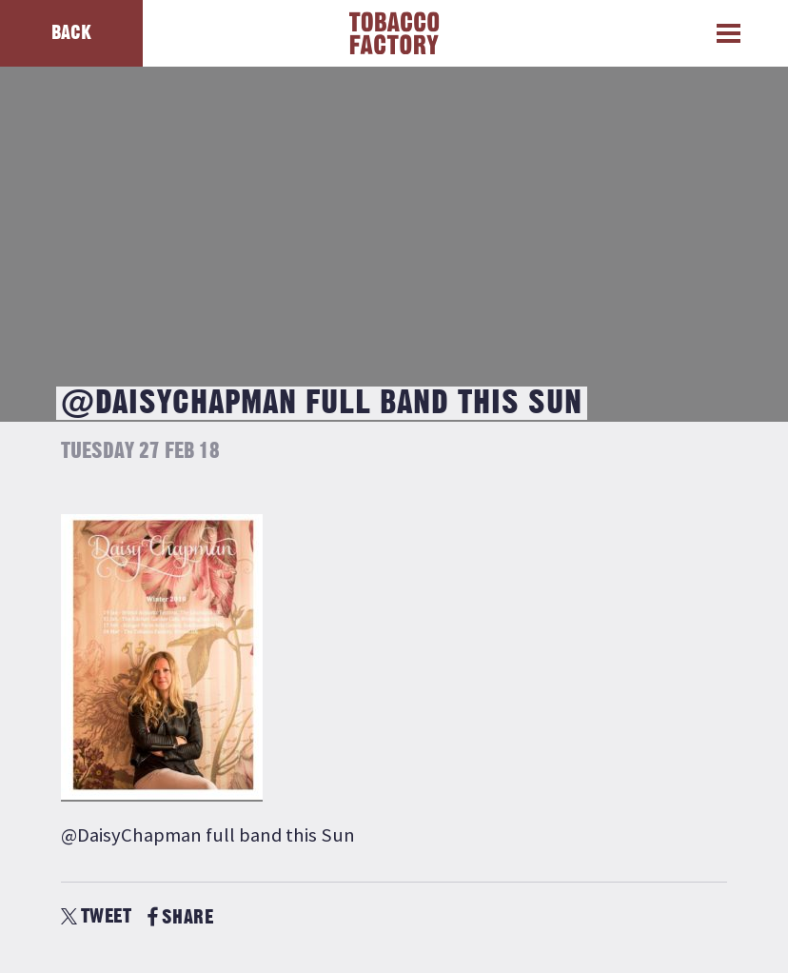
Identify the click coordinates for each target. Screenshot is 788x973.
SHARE (180, 917)
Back (71, 33)
